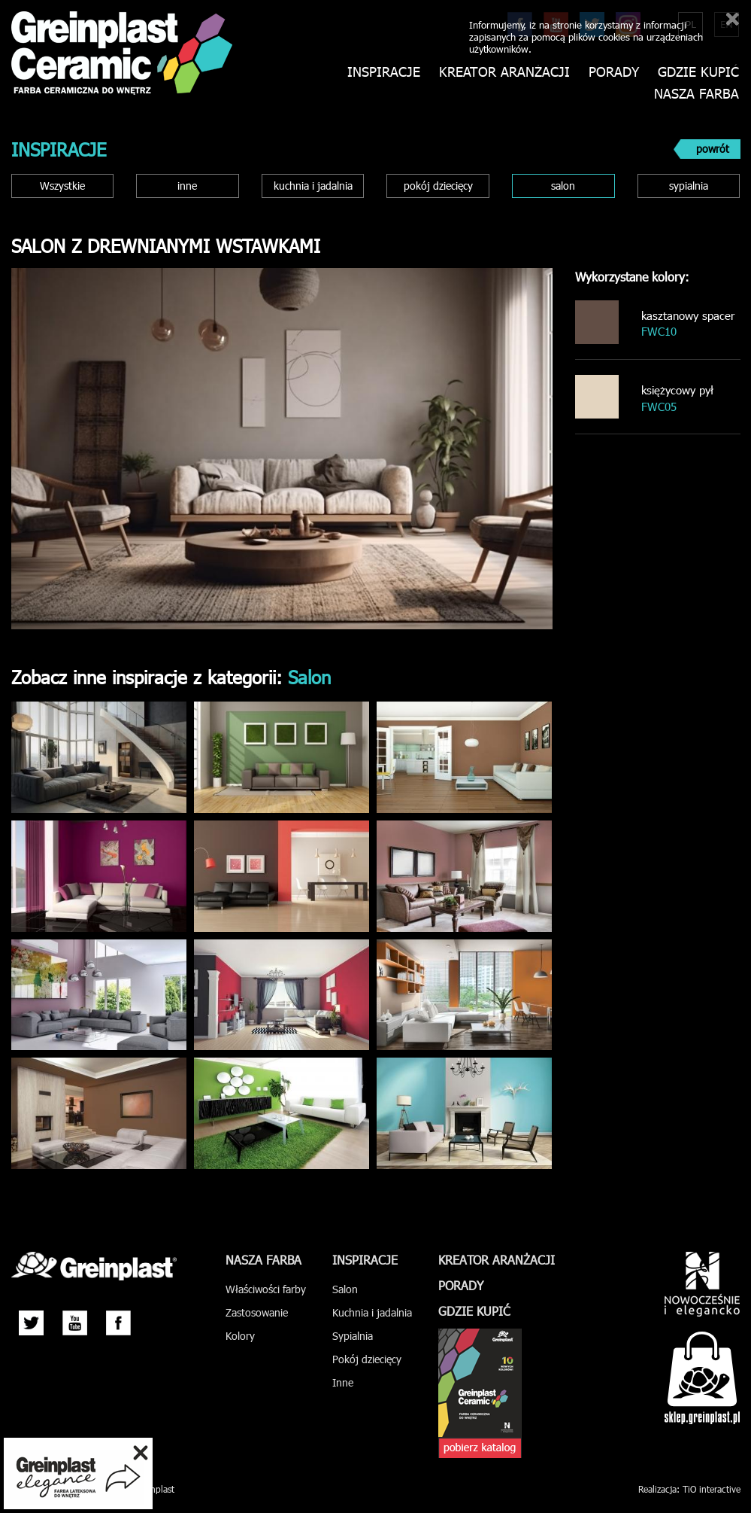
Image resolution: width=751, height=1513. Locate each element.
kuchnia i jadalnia (313, 185)
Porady (614, 72)
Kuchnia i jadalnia (372, 1312)
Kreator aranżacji (504, 72)
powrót (712, 149)
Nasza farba (696, 94)
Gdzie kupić (698, 72)
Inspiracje (383, 72)
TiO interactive (711, 1489)
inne (187, 185)
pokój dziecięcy (438, 185)
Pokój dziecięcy (366, 1359)
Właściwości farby (266, 1289)
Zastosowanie (257, 1312)
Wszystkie (62, 185)
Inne (342, 1382)
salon (563, 185)
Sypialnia (352, 1336)
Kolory (240, 1336)
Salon (345, 1289)
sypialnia (688, 185)
